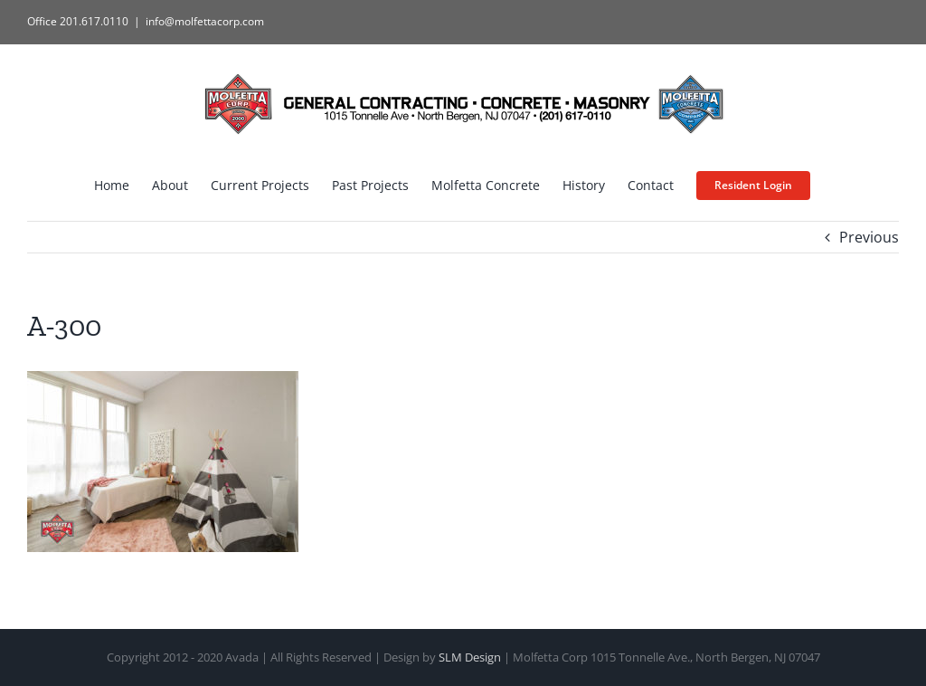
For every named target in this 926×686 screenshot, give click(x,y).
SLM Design (470, 657)
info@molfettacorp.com (205, 21)
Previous (869, 237)
